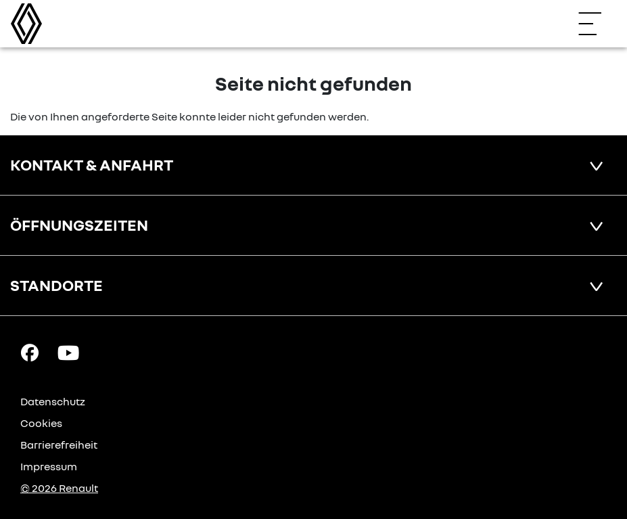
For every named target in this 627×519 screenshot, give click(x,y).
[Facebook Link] (30, 352)
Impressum (48, 466)
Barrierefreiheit (58, 444)
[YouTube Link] (68, 352)
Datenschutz (52, 401)
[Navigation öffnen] (596, 23)
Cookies (41, 423)
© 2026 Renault (59, 488)
